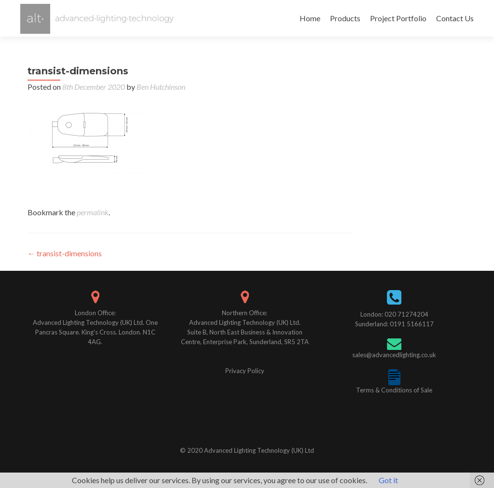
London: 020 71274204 (394, 314)
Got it (388, 480)
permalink (93, 212)
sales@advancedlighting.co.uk (394, 355)
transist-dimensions (64, 253)
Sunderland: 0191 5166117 (394, 324)
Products (345, 18)
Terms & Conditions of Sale (394, 390)
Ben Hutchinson (161, 86)
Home (310, 18)
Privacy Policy (244, 371)
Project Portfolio (398, 18)
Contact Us (455, 18)
